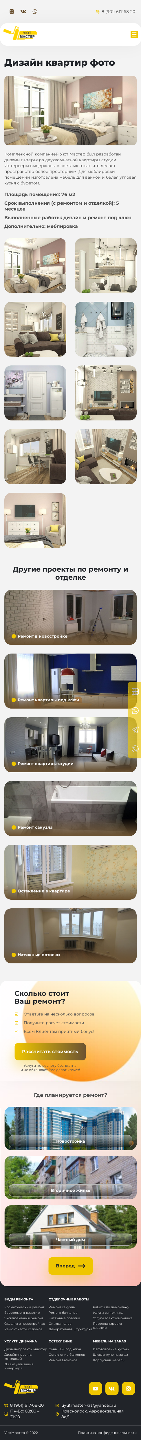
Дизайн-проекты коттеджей (18, 1357)
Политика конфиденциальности (107, 1432)
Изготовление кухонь (111, 1349)
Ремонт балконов (63, 1313)
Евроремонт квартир (22, 1313)
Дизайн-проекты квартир (25, 1349)
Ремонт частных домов (23, 1329)
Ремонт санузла (62, 1307)
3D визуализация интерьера (19, 1366)
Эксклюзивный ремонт (23, 1318)
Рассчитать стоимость (50, 1051)
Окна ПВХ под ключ (65, 1349)
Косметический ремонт (24, 1307)
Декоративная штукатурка (70, 1329)
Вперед (65, 1266)
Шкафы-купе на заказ (110, 1355)
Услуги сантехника (108, 1313)
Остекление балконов (67, 1355)
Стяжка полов (60, 1324)
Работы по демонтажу (111, 1307)
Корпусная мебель (108, 1360)
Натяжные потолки (64, 1318)
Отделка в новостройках (24, 1324)
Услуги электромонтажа (112, 1318)
